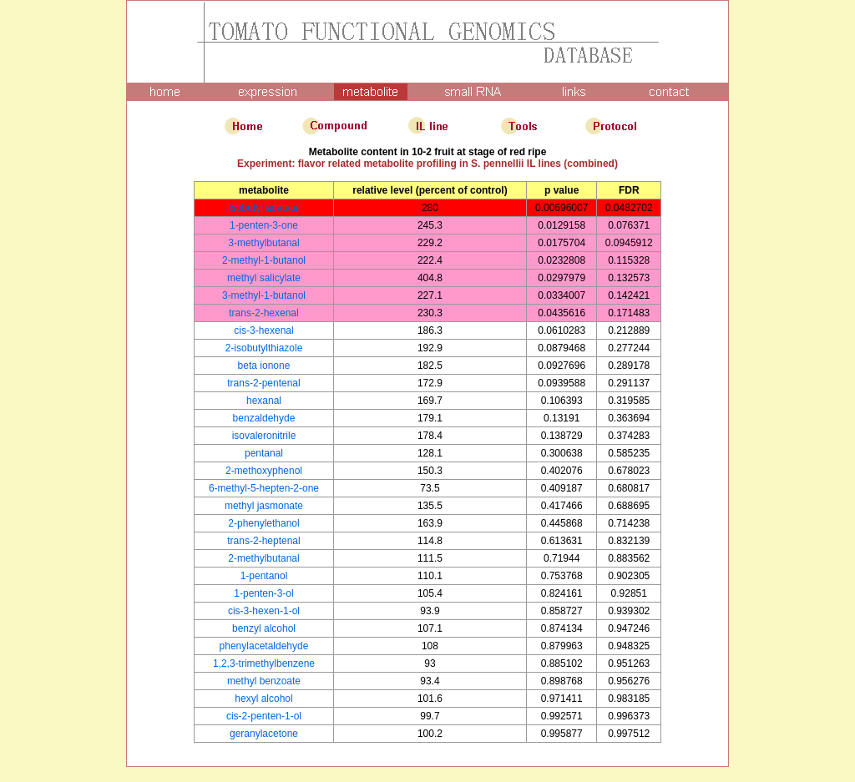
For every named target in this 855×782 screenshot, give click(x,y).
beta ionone (264, 365)
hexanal (263, 400)
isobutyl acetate (263, 208)
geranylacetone (264, 733)
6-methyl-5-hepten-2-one (264, 488)
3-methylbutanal (263, 243)
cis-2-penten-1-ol (263, 716)
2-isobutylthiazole (264, 348)
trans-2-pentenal (263, 383)
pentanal (264, 453)
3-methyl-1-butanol (264, 295)
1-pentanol (264, 576)
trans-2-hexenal (263, 313)
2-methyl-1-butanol (264, 260)
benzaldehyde (264, 418)
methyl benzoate (264, 681)
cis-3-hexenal (263, 330)
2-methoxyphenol (263, 471)
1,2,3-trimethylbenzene (264, 663)
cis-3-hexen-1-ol (264, 611)
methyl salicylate (264, 278)
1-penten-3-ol (263, 593)
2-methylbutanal (263, 558)
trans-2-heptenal (263, 541)
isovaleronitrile (264, 435)
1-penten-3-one (264, 225)
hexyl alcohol (263, 698)
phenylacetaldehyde (264, 646)
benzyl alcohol (264, 628)
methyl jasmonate (264, 506)
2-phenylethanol (263, 523)
